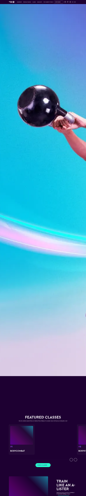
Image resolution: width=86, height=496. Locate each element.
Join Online (58, 2)
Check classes (43, 465)
